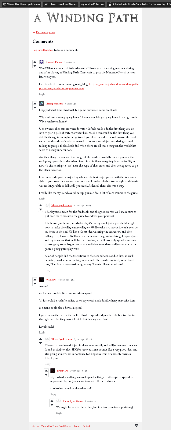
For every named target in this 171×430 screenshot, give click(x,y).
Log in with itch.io (42, 50)
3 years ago (69, 62)
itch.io (35, 426)
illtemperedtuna (54, 103)
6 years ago (70, 103)
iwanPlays (51, 279)
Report (77, 426)
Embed (86, 426)
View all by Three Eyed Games (56, 426)
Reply (42, 94)
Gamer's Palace (54, 62)
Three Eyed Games (61, 205)
